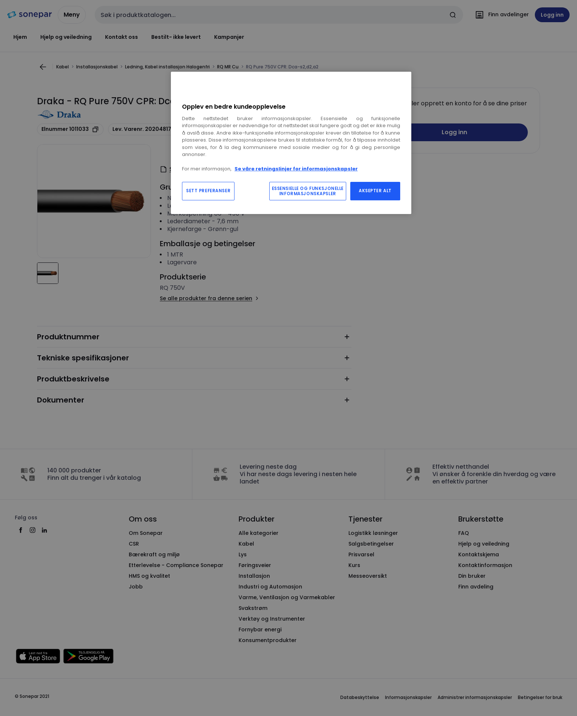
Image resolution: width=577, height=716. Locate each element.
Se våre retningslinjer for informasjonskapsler (296, 168)
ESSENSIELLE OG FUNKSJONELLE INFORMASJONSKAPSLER (308, 191)
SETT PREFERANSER (208, 191)
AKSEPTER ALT (375, 191)
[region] (291, 143)
